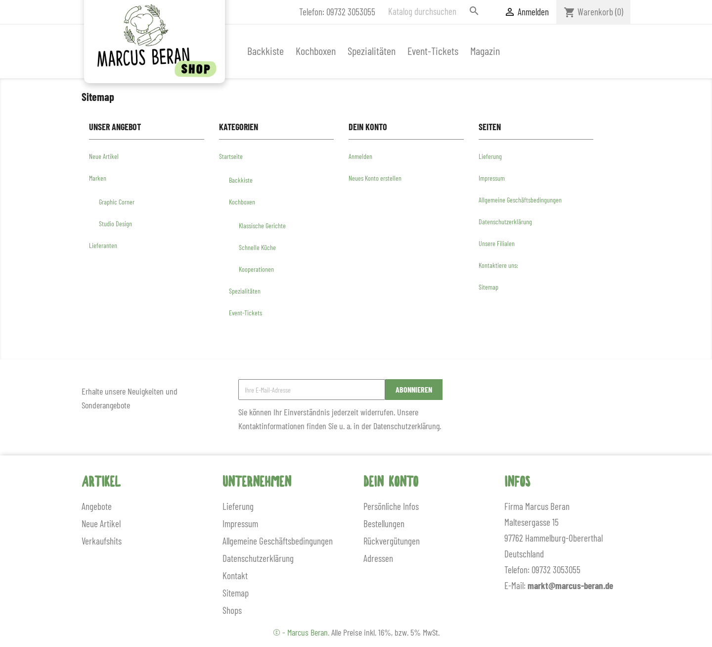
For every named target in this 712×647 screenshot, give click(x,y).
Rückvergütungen (391, 541)
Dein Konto (390, 483)
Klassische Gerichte (262, 225)
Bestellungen (383, 523)
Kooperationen (256, 269)
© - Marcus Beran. (302, 632)
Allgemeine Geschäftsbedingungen (520, 200)
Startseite (231, 156)
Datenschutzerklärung (505, 221)
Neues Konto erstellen (375, 178)
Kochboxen (316, 50)
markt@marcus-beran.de (570, 585)
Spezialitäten (372, 50)
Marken (97, 178)
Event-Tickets (432, 50)
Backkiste (265, 50)
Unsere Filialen (497, 243)
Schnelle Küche (257, 247)
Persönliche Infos (391, 506)
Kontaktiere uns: (498, 265)
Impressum (492, 178)
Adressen (378, 558)
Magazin (485, 50)
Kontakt (235, 575)
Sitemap (488, 287)
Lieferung (490, 156)
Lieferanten (103, 245)
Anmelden (360, 156)
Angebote (97, 506)
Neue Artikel (104, 156)
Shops (232, 610)
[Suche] (434, 11)
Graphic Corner (116, 202)
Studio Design (115, 223)
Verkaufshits (102, 541)
